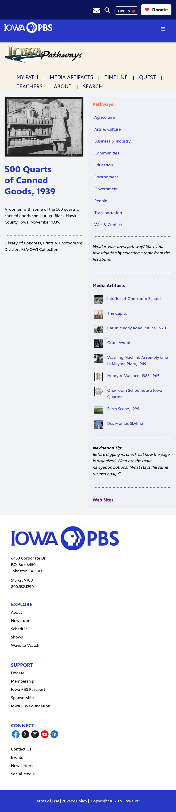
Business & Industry (112, 141)
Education (103, 165)
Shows (17, 637)
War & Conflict (108, 224)
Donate (156, 9)
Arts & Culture (107, 129)
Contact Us (21, 749)
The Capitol (118, 313)
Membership (22, 681)
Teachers (29, 86)
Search (93, 86)
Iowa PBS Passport (28, 689)
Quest (147, 77)
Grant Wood (118, 342)
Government (106, 188)
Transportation (108, 212)
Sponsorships (23, 697)
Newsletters (22, 765)
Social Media (23, 773)
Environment (106, 176)
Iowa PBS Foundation (30, 705)
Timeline (116, 77)
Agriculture (104, 117)
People (100, 200)
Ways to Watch (25, 645)
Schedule (19, 628)
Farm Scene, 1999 (123, 408)
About (63, 86)
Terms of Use (47, 801)
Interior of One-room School (134, 298)
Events (17, 757)
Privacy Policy (74, 801)
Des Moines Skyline (125, 423)
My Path (27, 77)
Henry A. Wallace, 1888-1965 (133, 375)
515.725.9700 (22, 580)
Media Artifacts (71, 77)
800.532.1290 (22, 586)
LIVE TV (126, 11)
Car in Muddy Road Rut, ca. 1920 (136, 327)
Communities (106, 153)
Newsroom (21, 620)
